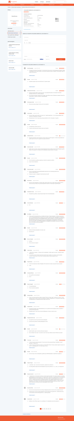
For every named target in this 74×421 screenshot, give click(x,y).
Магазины (48, 1)
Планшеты (42, 4)
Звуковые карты (14, 31)
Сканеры (61, 4)
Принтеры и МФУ (51, 4)
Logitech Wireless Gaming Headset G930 (14, 54)
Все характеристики (27, 29)
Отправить (60, 59)
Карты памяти (12, 4)
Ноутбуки (32, 4)
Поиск (65, 2)
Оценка (25, 59)
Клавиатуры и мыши (14, 37)
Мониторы (22, 4)
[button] (25, 43)
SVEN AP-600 (14, 62)
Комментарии (31, 75)
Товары (36, 1)
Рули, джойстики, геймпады (14, 35)
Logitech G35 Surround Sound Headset (14, 46)
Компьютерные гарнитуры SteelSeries (14, 18)
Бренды (42, 1)
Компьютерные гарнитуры (14, 33)
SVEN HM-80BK (14, 69)
